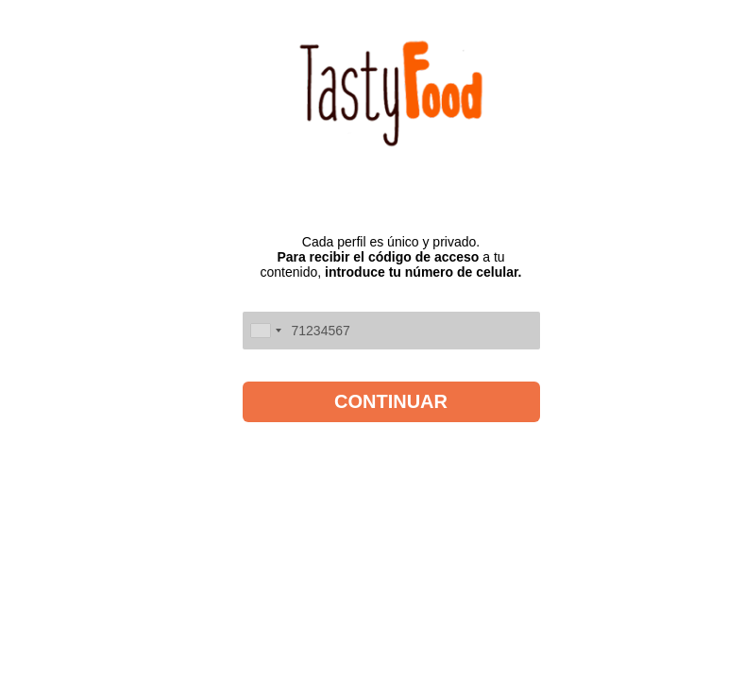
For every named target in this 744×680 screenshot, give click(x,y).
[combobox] (265, 330)
